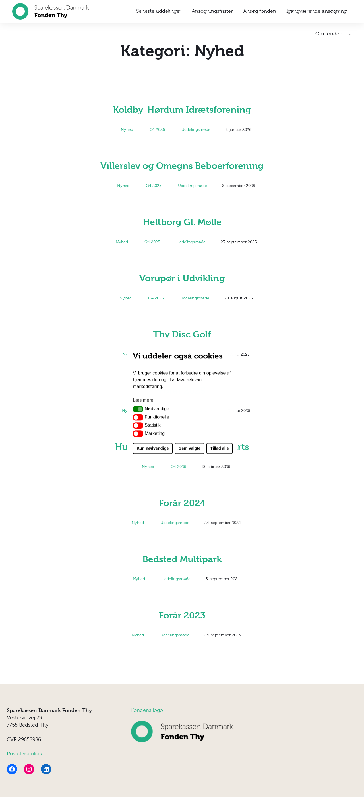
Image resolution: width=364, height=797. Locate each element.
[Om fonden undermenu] (350, 34)
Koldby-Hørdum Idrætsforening (182, 109)
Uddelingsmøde (195, 129)
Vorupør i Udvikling (182, 278)
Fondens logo (147, 710)
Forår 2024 (182, 503)
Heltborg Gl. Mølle (182, 222)
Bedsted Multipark (182, 559)
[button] (138, 409)
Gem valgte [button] (190, 448)
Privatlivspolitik (24, 753)
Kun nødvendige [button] (153, 448)
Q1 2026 (157, 129)
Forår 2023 (182, 615)
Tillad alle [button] (219, 448)
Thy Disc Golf (182, 334)
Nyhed (127, 129)
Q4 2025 (154, 185)
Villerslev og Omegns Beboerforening (182, 166)
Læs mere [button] (143, 400)
